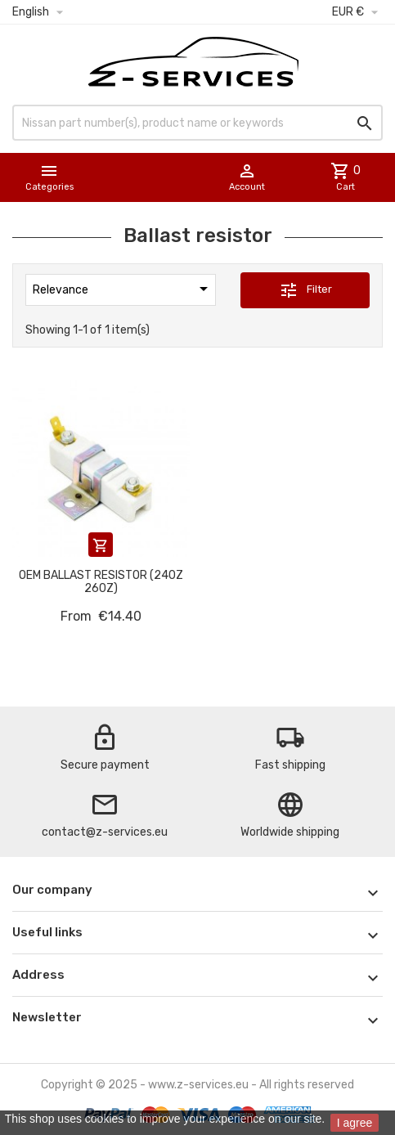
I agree (355, 1122)
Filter (305, 290)
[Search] (197, 122)
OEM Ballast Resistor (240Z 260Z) (101, 581)
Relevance (123, 288)
